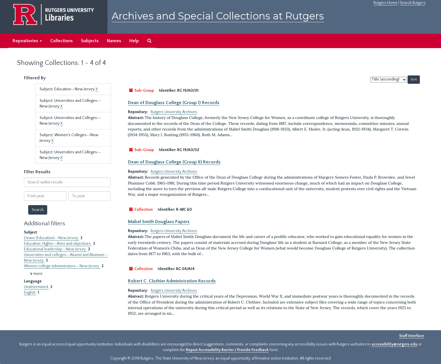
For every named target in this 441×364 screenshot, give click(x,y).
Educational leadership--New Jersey (55, 249)
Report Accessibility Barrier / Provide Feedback (227, 350)
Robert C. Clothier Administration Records (172, 281)
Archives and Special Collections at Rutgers (218, 16)
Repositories (27, 40)
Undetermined (36, 287)
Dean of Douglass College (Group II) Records (174, 162)
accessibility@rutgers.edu (394, 344)
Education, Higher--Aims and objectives (58, 243)
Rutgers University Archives (174, 112)
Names (114, 40)
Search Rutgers (413, 3)
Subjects (89, 40)
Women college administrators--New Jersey (62, 266)
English (30, 292)
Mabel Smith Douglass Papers (159, 221)
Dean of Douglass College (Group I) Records (173, 102)
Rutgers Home (385, 3)
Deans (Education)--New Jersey (51, 238)
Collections (61, 40)
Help (134, 40)
